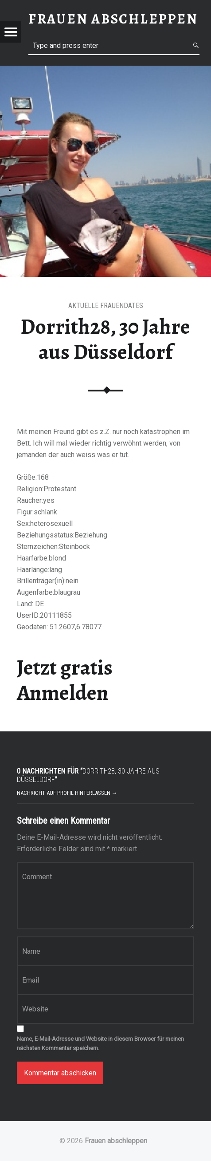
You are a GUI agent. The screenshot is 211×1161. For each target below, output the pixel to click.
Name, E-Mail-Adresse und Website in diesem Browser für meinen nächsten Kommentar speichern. (100, 1043)
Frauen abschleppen (116, 1141)
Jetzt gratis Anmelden (65, 680)
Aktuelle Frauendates (105, 305)
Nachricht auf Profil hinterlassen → (67, 793)
